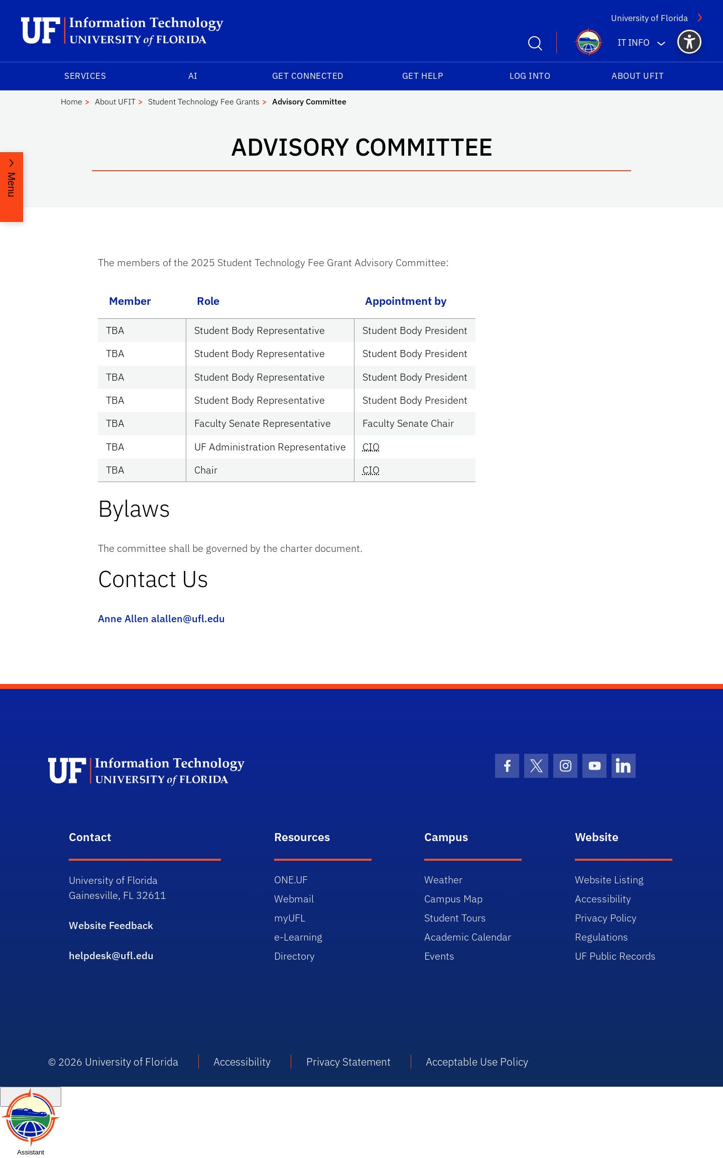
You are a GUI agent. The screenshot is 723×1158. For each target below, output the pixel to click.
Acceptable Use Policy (477, 1062)
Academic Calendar (467, 937)
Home (71, 101)
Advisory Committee (309, 101)
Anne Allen (123, 618)
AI (193, 75)
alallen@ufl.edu (188, 618)
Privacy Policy (606, 917)
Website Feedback (111, 925)
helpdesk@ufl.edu (111, 955)
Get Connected (307, 75)
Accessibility (603, 898)
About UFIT (638, 75)
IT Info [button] (634, 42)
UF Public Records (615, 956)
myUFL (289, 917)
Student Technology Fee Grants (204, 101)
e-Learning (298, 937)
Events (439, 956)
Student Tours (455, 917)
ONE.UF (291, 879)
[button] (689, 41)
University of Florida (649, 18)
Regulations (601, 937)
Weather (443, 879)
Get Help (422, 75)
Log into (530, 75)
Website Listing (609, 879)
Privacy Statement (348, 1062)
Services (85, 75)
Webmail (294, 898)
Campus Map (453, 898)
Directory (294, 956)
